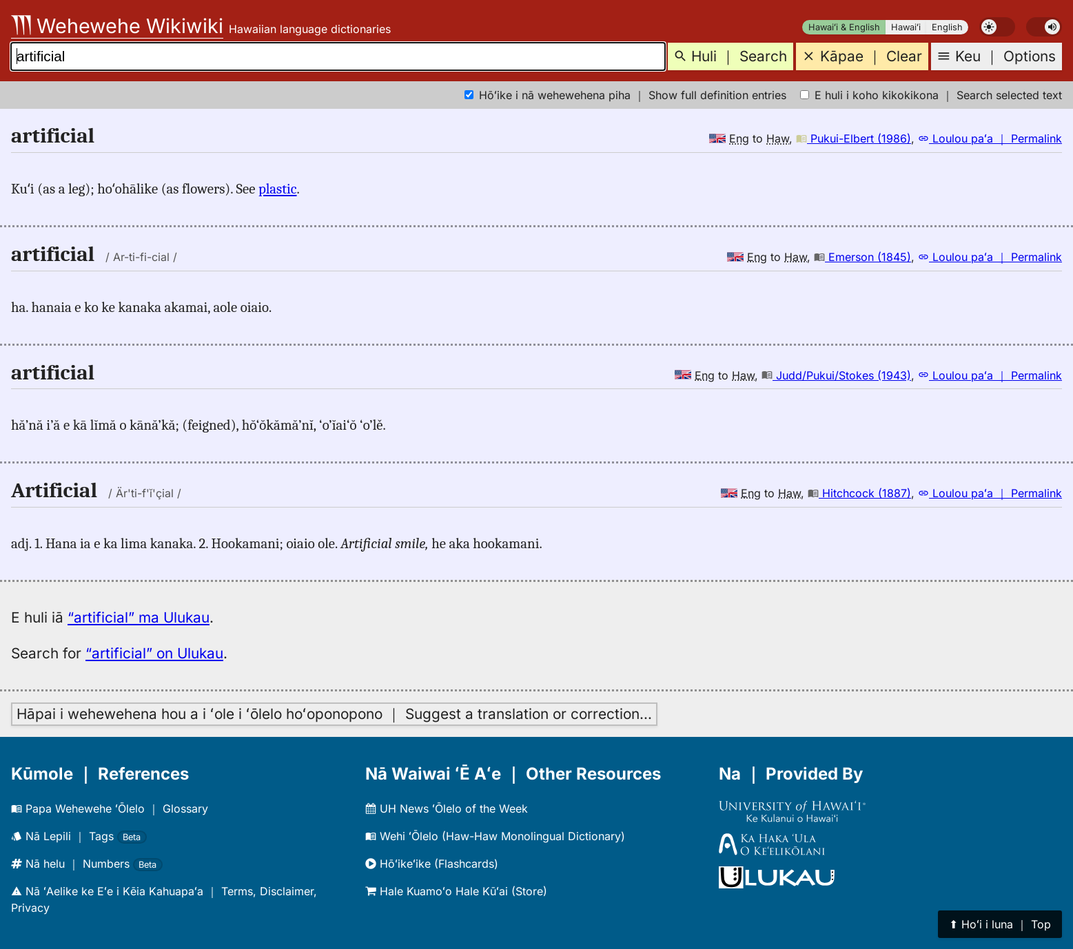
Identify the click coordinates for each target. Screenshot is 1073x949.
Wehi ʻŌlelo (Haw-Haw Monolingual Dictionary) (495, 836)
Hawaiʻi (906, 27)
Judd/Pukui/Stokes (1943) (836, 375)
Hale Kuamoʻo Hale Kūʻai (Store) (456, 891)
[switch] (997, 26)
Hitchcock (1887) (859, 493)
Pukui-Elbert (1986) (853, 138)
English (947, 27)
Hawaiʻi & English (844, 27)
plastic (277, 188)
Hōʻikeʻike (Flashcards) (431, 863)
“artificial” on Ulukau (154, 653)
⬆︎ (1000, 924)
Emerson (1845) (862, 257)
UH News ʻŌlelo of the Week (446, 808)
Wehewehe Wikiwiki (117, 26)
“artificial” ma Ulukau (139, 617)
